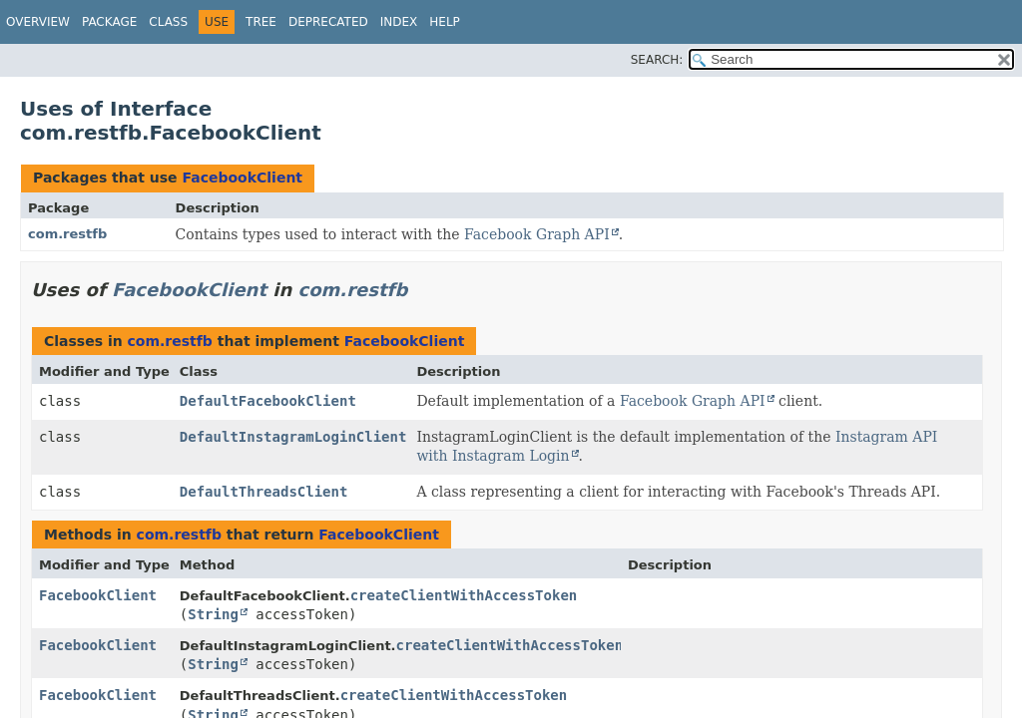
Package (109, 22)
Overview (38, 22)
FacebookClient (242, 177)
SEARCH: (657, 60)
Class (168, 22)
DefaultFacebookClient (268, 401)
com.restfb (67, 233)
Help (444, 22)
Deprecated (328, 22)
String (213, 614)
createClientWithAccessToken (464, 595)
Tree (261, 22)
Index (399, 22)
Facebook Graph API (537, 234)
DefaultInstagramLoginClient (293, 437)
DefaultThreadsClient (264, 492)
